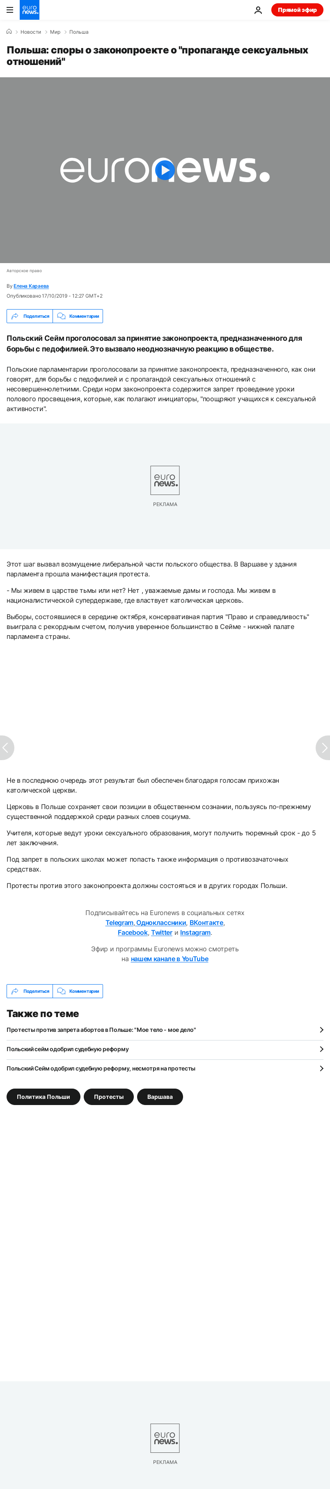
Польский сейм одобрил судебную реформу (67, 1048)
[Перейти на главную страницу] (29, 10)
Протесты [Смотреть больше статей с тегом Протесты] (109, 1096)
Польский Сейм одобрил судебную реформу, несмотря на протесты (101, 1068)
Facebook (132, 932)
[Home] (9, 32)
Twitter (161, 932)
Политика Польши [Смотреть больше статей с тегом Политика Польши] (43, 1096)
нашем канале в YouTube (170, 959)
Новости (31, 32)
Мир (55, 32)
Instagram (195, 932)
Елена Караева (31, 286)
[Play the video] (165, 170)
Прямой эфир (297, 9)
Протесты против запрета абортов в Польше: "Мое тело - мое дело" (101, 1029)
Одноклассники (160, 922)
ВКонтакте (206, 922)
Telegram (119, 922)
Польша (79, 32)
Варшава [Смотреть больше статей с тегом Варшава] (160, 1096)
